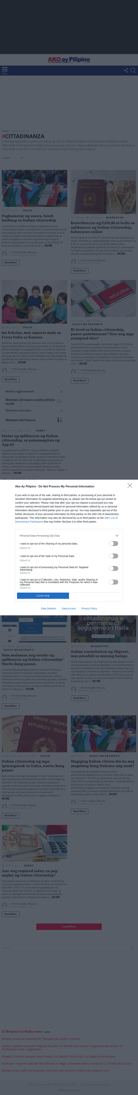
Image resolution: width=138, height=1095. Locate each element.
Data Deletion (48, 608)
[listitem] (69, 535)
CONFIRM (43, 595)
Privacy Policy (89, 608)
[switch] (113, 543)
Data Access (69, 608)
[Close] (131, 486)
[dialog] (69, 547)
